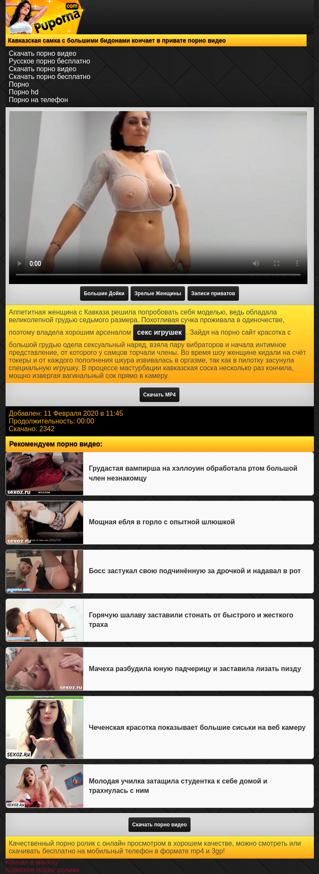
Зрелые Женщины (157, 293)
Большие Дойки (104, 293)
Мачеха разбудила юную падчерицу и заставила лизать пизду (195, 668)
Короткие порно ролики (43, 870)
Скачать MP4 (159, 395)
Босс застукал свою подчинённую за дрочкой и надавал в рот (195, 571)
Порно (19, 84)
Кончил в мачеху (32, 862)
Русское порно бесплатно (49, 61)
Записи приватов (213, 293)
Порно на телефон (38, 99)
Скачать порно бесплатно (50, 76)
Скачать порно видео (43, 53)
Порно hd (24, 92)
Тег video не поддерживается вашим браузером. (158, 197)
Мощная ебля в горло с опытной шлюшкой (162, 522)
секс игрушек (159, 332)
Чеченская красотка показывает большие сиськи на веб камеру (197, 727)
